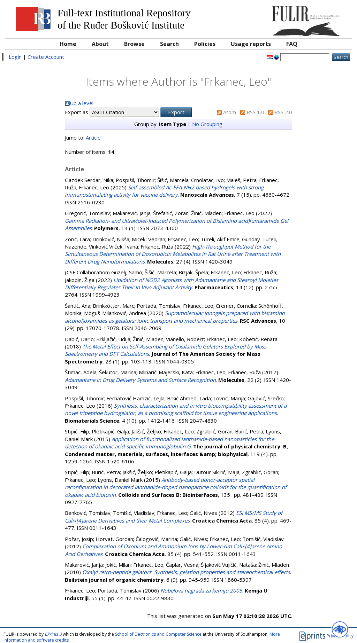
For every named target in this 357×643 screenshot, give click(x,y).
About (100, 44)
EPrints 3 (53, 634)
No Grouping (207, 123)
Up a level (81, 103)
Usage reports (251, 44)
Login (15, 56)
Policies (204, 44)
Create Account (46, 56)
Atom (229, 112)
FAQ (291, 44)
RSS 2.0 (283, 112)
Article (93, 137)
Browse (134, 44)
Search (169, 44)
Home (68, 44)
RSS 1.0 (255, 112)
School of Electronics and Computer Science (158, 634)
